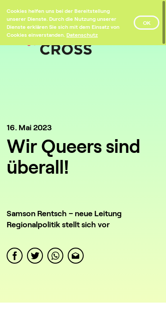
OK (147, 22)
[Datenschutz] (82, 34)
